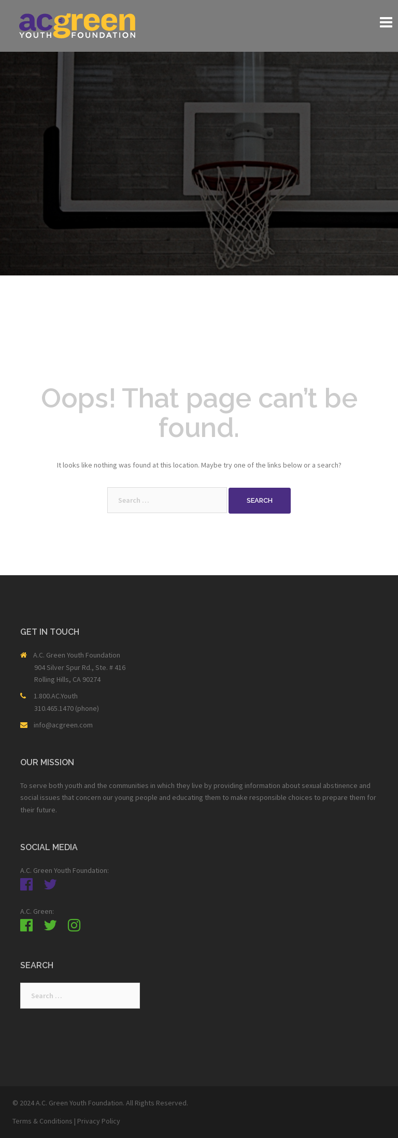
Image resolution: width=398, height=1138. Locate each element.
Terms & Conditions (42, 1121)
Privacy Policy (98, 1121)
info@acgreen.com (63, 725)
